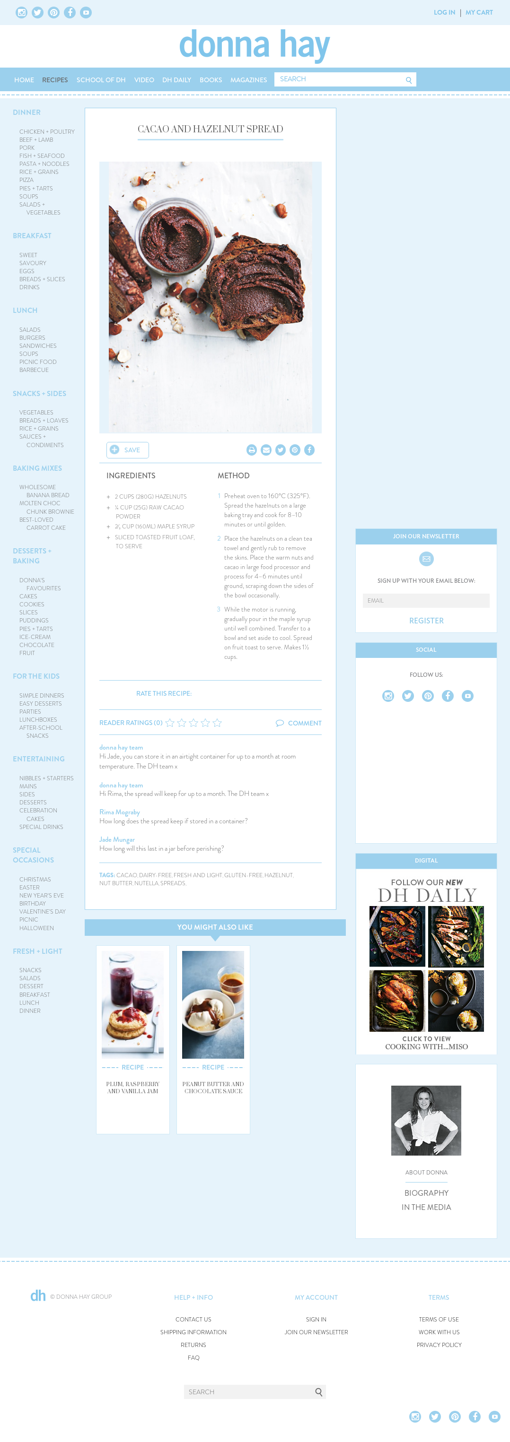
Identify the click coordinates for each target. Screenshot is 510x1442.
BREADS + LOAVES (44, 420)
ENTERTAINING (39, 759)
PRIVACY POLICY (439, 1345)
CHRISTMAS (35, 879)
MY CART (479, 12)
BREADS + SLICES (42, 279)
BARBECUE (34, 370)
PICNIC (28, 919)
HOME (24, 80)
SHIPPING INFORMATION (193, 1333)
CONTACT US (193, 1320)
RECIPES (55, 80)
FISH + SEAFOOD (42, 156)
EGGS (27, 271)
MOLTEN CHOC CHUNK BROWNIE (47, 507)
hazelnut (278, 876)
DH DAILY (176, 80)
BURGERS (32, 338)
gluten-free (243, 876)
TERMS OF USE (439, 1320)
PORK (27, 148)
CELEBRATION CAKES (38, 814)
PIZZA (26, 180)
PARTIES (30, 712)
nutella (146, 884)
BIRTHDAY (32, 903)
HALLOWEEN (36, 928)
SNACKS (30, 970)
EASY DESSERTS (40, 703)
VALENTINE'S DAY (42, 911)
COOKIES (31, 604)
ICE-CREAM (35, 637)
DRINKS (29, 287)
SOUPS (28, 196)
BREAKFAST (32, 236)
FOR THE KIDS (36, 676)
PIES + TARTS (36, 188)
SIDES (27, 794)
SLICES (28, 612)
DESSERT (31, 986)
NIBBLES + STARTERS (46, 778)
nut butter (115, 884)
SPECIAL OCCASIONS (33, 855)
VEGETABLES (36, 412)
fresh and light (198, 876)
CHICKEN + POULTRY (47, 132)
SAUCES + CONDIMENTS (41, 440)
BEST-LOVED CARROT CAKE (42, 524)
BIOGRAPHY (426, 1193)
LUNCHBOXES (38, 720)
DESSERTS (33, 802)
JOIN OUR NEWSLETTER (316, 1333)
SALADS (30, 330)
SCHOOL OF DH (101, 80)
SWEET (28, 255)
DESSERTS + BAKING (32, 556)
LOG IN (445, 12)
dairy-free (155, 876)
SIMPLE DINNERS (41, 695)
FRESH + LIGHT (37, 951)
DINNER (27, 112)
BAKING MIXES (37, 468)
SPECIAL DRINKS (41, 827)
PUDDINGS (34, 620)
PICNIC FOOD (38, 362)
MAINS (28, 786)
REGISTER (426, 621)
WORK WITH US (439, 1333)
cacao (126, 876)
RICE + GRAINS (39, 172)
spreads (172, 884)
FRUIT (27, 653)
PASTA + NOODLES (44, 164)
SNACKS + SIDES (39, 394)
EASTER (29, 887)
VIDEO (144, 80)
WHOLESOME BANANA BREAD (44, 491)
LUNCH (25, 310)
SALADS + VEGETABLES (40, 208)
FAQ (194, 1358)
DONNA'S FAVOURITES (40, 584)
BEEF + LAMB (36, 140)
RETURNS (193, 1345)
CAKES (28, 596)
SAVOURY (32, 263)
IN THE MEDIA (426, 1207)
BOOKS (211, 80)
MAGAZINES (248, 80)
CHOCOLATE (36, 645)
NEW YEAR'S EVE (41, 895)
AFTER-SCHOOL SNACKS (40, 732)
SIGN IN (316, 1320)
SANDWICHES (38, 346)
